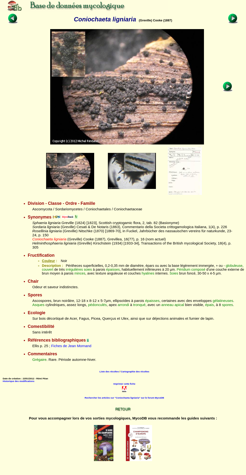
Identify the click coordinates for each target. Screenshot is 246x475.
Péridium (184, 269)
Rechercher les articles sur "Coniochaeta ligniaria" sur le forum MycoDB (124, 397)
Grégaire (39, 359)
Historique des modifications (18, 381)
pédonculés (97, 305)
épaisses (113, 269)
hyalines (148, 273)
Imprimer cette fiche (124, 383)
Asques (38, 305)
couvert (47, 269)
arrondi (123, 305)
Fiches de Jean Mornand (71, 346)
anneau (167, 305)
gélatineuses (223, 301)
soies (88, 269)
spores (227, 305)
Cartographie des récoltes (135, 371)
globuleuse (234, 266)
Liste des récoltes (109, 371)
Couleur (48, 261)
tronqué (139, 305)
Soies (174, 273)
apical (179, 305)
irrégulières (74, 269)
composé (198, 269)
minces (80, 273)
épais (209, 305)
